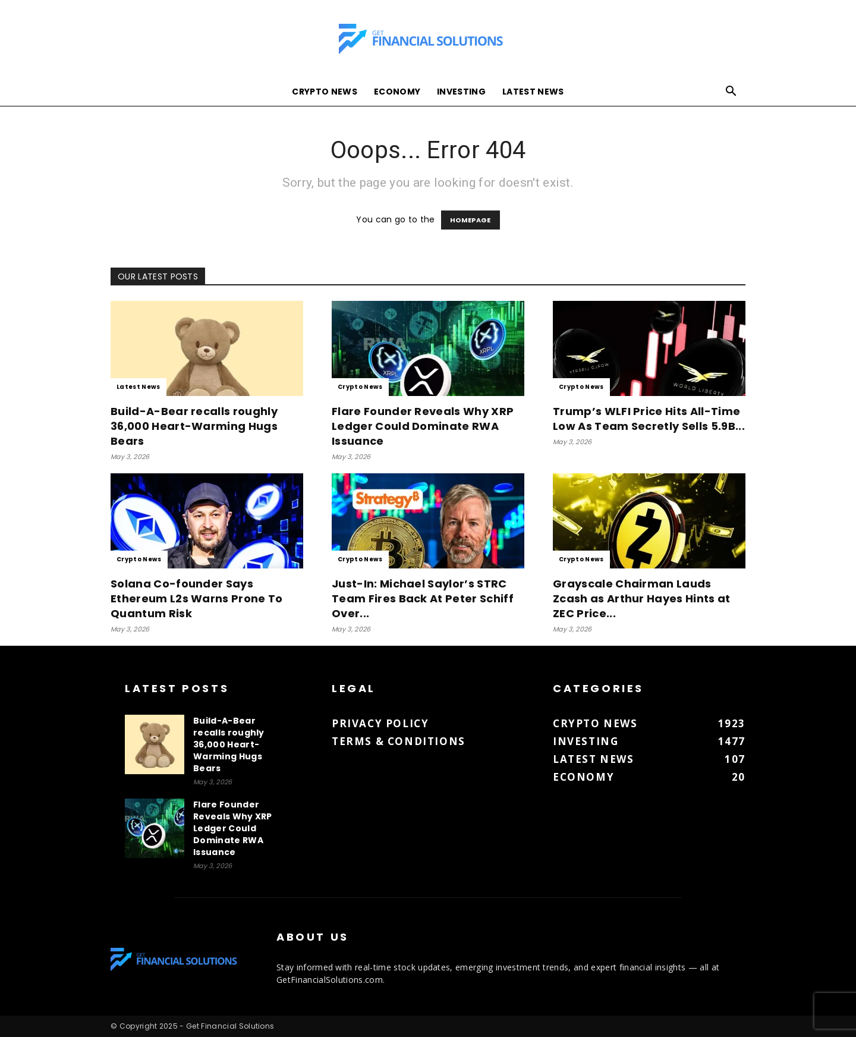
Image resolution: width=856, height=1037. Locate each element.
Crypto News (324, 92)
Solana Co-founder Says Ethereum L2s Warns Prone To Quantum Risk (197, 598)
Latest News (533, 92)
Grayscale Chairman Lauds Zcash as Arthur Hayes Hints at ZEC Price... (642, 598)
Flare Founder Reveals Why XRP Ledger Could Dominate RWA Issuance (423, 426)
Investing (461, 92)
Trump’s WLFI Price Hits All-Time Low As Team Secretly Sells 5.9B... (649, 418)
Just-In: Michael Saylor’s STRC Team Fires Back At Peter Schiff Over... (423, 598)
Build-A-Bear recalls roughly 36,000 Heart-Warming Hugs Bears (194, 426)
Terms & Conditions (398, 741)
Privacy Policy (380, 723)
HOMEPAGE (470, 220)
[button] (731, 92)
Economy (397, 92)
